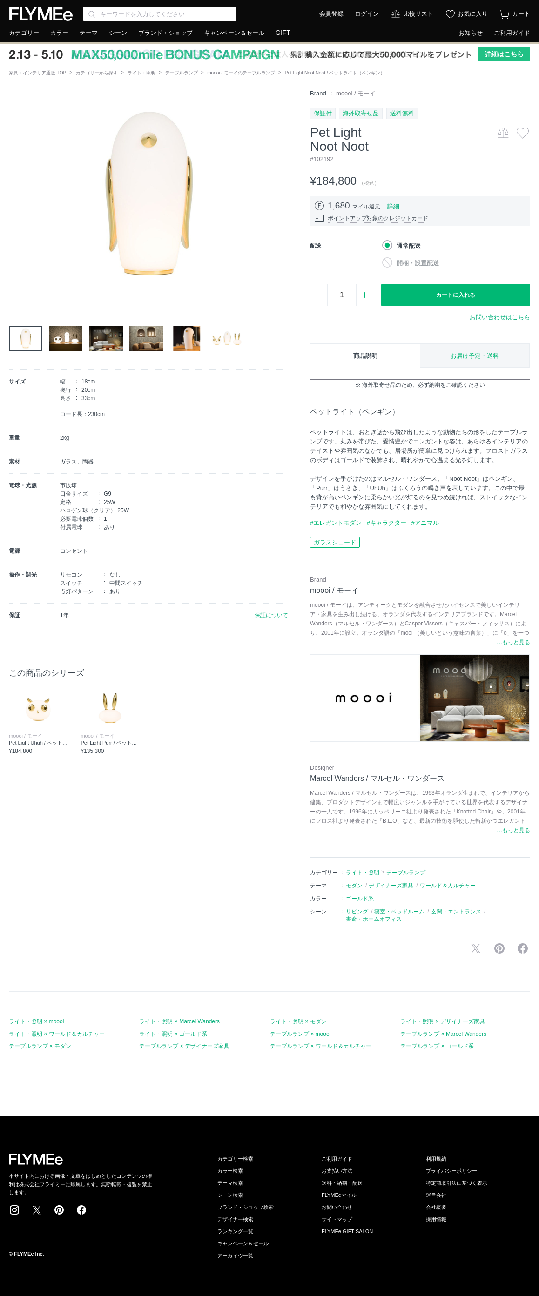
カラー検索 (230, 1171)
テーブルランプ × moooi (300, 1034)
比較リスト (418, 13)
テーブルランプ (181, 72)
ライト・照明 (141, 72)
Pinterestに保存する (499, 948)
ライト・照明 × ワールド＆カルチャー (57, 1034)
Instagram (14, 1209)
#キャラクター (386, 522)
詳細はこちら (504, 54)
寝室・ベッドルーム (399, 911)
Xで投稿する (475, 948)
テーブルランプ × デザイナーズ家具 (184, 1046)
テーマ (89, 32)
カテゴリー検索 (235, 1159)
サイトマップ (337, 1219)
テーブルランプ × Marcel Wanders (443, 1034)
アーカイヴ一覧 (235, 1255)
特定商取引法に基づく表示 (456, 1183)
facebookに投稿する (522, 948)
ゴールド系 (360, 898)
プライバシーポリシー (451, 1171)
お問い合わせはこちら (500, 317)
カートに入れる (455, 295)
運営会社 (436, 1195)
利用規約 (436, 1159)
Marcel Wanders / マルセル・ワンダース (377, 778)
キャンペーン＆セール (234, 32)
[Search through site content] (159, 14)
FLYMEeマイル (339, 1195)
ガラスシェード (335, 542)
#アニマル (424, 522)
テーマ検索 (230, 1183)
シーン (118, 32)
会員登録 (331, 13)
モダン (354, 885)
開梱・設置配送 (418, 263)
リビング (357, 911)
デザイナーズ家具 (391, 885)
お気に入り (473, 13)
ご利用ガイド (512, 32)
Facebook (81, 1209)
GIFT (283, 32)
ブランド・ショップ (165, 32)
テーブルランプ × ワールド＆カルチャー (320, 1046)
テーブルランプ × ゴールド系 (437, 1046)
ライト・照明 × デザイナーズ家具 (442, 1021)
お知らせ (470, 32)
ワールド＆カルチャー (448, 885)
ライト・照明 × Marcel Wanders (179, 1021)
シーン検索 (230, 1195)
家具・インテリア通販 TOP (37, 72)
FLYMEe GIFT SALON (347, 1231)
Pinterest (59, 1209)
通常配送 (409, 245)
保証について (271, 615)
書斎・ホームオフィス (374, 919)
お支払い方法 (337, 1171)
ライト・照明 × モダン (298, 1021)
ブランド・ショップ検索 (245, 1207)
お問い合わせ (337, 1207)
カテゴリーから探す (97, 72)
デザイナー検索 (235, 1219)
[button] (16, 194)
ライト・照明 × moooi (36, 1021)
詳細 (393, 206)
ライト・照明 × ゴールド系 (173, 1034)
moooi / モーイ (356, 93)
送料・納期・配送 (342, 1183)
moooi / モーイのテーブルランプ (241, 72)
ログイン (367, 13)
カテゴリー (24, 32)
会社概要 (436, 1207)
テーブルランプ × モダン (40, 1046)
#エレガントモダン (336, 522)
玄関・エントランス (456, 911)
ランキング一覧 (235, 1231)
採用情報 (436, 1219)
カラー (59, 32)
